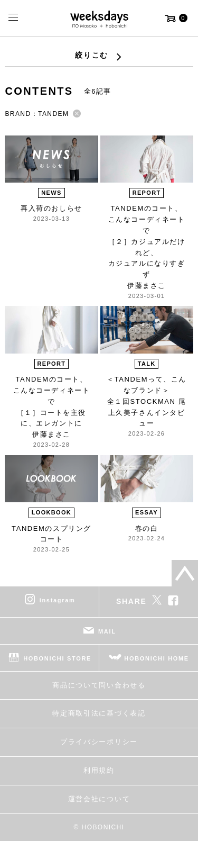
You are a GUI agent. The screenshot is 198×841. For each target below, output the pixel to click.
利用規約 (99, 770)
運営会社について (99, 799)
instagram (58, 600)
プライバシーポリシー (99, 742)
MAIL (107, 631)
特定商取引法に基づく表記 (98, 713)
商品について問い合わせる (98, 685)
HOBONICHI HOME (156, 658)
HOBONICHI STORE (57, 658)
